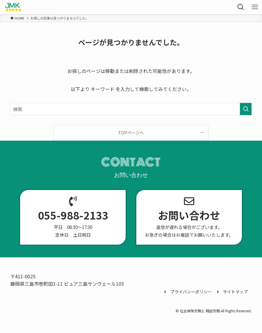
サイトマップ (232, 292)
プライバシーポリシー (188, 292)
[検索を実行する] (246, 109)
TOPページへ (131, 132)
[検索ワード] (130, 109)
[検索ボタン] (241, 7)
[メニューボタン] (255, 7)
